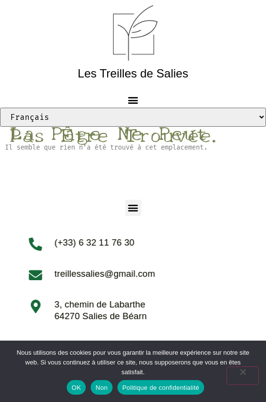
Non (101, 387)
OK (76, 387)
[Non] (243, 375)
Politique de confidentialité (160, 387)
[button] (133, 100)
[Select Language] (133, 117)
